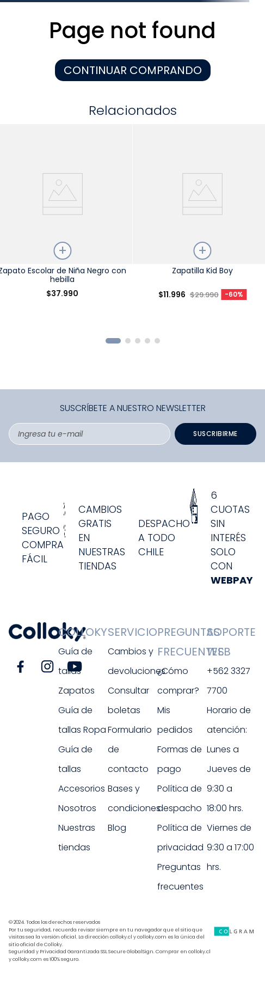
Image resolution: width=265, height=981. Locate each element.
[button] (113, 341)
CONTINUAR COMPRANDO (133, 70)
